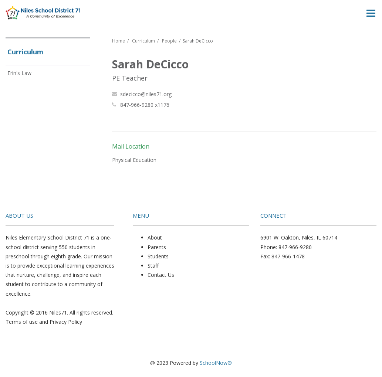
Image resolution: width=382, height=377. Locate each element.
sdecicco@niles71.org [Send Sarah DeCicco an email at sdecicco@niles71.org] (146, 94)
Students (158, 256)
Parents (157, 247)
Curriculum (143, 41)
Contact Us (161, 274)
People (169, 41)
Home (118, 41)
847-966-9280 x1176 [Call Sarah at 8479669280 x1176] (144, 104)
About (155, 237)
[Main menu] (371, 13)
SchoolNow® (216, 362)
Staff (153, 265)
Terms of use (22, 321)
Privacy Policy (66, 321)
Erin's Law (19, 73)
